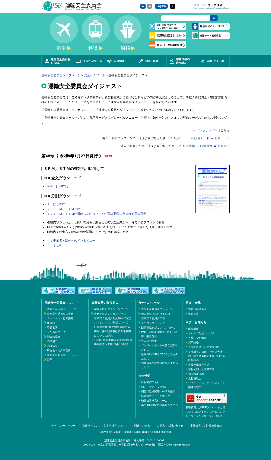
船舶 (128, 35)
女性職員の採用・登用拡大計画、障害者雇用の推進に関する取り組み (206, 356)
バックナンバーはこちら (213, 130)
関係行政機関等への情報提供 (158, 391)
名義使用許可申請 (198, 364)
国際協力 (52, 341)
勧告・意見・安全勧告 (154, 386)
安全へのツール (88, 61)
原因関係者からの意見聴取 (204, 347)
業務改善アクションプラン (110, 313)
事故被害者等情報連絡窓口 (206, 425)
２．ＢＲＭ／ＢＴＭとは (63, 209)
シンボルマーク (56, 331)
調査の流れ (53, 336)
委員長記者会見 (197, 309)
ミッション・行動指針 (60, 318)
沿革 (49, 359)
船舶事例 (224, 146)
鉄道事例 (206, 146)
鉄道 (96, 35)
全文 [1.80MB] (57, 186)
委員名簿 (52, 327)
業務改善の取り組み (182, 61)
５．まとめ (54, 245)
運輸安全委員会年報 (153, 318)
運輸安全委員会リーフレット (64, 354)
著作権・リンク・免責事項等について (104, 425)
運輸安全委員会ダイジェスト (158, 309)
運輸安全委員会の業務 (60, 313)
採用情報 (193, 342)
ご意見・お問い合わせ (170, 425)
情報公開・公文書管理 (201, 369)
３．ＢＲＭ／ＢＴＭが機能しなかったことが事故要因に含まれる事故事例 (96, 213)
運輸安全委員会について (57, 61)
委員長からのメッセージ (61, 309)
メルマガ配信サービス (201, 333)
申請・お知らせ (214, 61)
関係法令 (52, 345)
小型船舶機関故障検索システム (159, 405)
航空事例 (189, 146)
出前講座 (193, 328)
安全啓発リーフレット (154, 322)
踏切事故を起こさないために (158, 327)
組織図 (51, 322)
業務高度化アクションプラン (111, 309)
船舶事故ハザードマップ (155, 396)
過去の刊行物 (149, 340)
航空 (64, 35)
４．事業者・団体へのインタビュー (71, 240)
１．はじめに (56, 204)
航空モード (181, 138)
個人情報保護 (196, 373)
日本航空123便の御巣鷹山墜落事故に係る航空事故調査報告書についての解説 (112, 331)
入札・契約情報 (197, 337)
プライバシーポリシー (62, 425)
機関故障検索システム (154, 400)
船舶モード (222, 138)
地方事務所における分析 (155, 313)
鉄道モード (201, 138)
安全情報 (119, 61)
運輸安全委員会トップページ (61, 75)
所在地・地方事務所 (59, 350)
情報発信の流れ (150, 382)
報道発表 (193, 313)
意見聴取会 (194, 378)
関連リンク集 (142, 425)
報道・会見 (150, 61)
